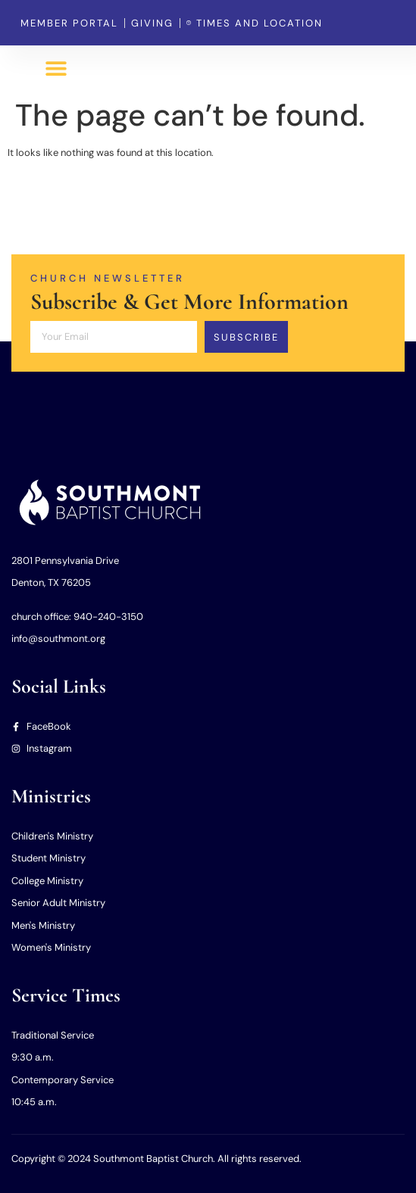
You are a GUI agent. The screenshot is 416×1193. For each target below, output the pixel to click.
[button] (56, 68)
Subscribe (246, 337)
